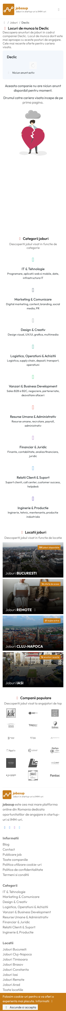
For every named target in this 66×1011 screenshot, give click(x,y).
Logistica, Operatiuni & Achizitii (33, 356)
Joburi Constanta (16, 969)
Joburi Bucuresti (14, 949)
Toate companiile (15, 859)
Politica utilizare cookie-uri (22, 864)
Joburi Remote (13, 979)
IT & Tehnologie (33, 269)
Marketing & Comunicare (33, 299)
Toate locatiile (13, 990)
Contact (9, 849)
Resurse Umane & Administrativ (33, 416)
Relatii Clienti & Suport (33, 477)
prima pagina (32, 102)
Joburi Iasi (10, 974)
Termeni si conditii (16, 875)
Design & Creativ (33, 330)
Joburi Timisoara (15, 959)
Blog (6, 844)
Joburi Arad (11, 985)
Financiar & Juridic (33, 447)
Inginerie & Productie (33, 508)
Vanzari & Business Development (33, 386)
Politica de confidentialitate (23, 870)
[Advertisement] (33, 202)
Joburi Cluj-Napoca (17, 954)
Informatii (45, 1001)
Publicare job (12, 854)
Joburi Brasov (13, 964)
